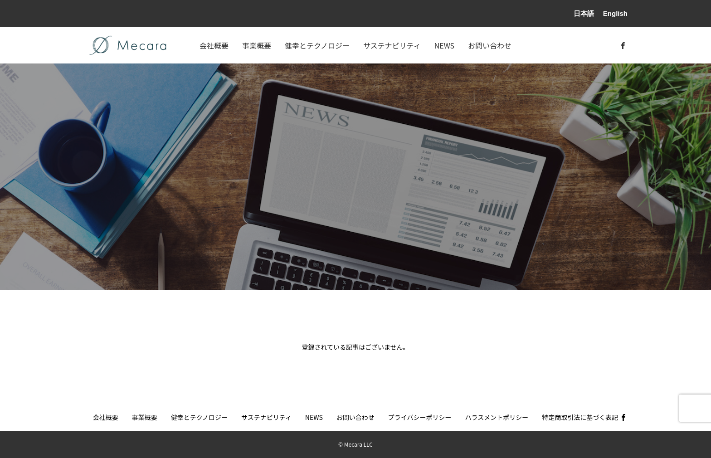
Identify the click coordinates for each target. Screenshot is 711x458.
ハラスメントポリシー (496, 417)
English (615, 13)
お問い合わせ (489, 45)
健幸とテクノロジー (317, 45)
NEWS (444, 45)
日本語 (584, 13)
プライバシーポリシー (420, 417)
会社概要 (214, 45)
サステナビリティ (392, 45)
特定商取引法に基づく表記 (580, 417)
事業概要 (256, 45)
